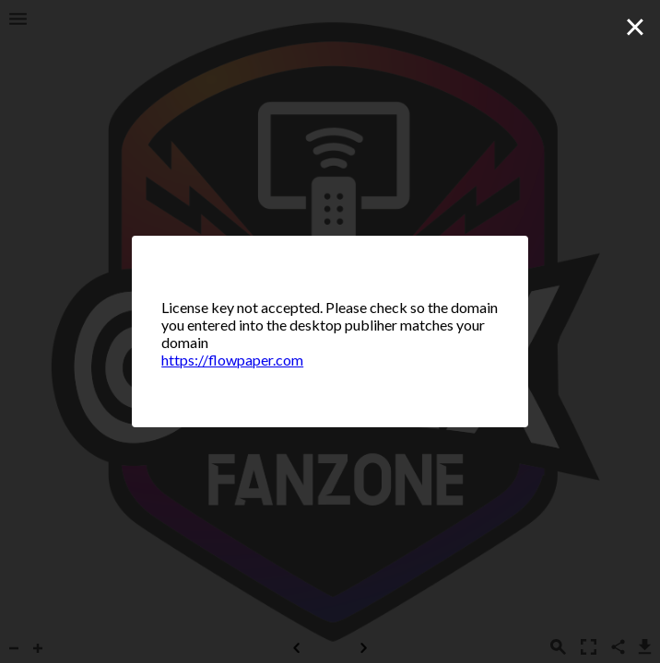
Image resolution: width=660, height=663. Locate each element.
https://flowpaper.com (232, 359)
